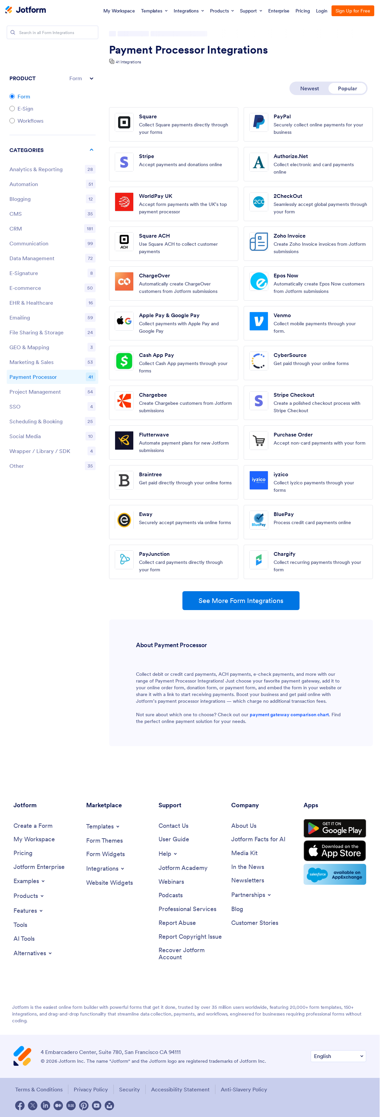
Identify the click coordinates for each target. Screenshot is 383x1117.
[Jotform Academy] (183, 868)
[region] (52, 309)
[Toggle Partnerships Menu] (251, 894)
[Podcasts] (171, 895)
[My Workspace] (34, 839)
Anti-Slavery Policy (244, 1089)
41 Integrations (128, 61)
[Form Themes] (104, 841)
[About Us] (243, 826)
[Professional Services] (187, 909)
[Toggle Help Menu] (168, 853)
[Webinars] (171, 882)
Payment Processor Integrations (188, 50)
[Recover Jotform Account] (191, 953)
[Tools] (20, 925)
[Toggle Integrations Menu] (105, 868)
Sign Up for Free (353, 11)
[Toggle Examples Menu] (29, 881)
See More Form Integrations (241, 600)
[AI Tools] (24, 939)
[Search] (13, 32)
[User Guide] (174, 839)
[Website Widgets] (109, 883)
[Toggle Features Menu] (28, 910)
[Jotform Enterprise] (39, 867)
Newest (309, 88)
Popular (347, 88)
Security (129, 1089)
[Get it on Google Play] (335, 828)
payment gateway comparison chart (289, 715)
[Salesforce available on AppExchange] (335, 874)
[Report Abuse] (177, 923)
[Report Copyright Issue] (190, 937)
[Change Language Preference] (338, 1056)
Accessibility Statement (180, 1089)
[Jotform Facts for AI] (258, 839)
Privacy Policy (91, 1089)
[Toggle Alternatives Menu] (33, 953)
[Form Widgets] (105, 854)
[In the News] (247, 867)
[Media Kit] (244, 853)
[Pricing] (23, 853)
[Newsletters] (247, 880)
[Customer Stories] (254, 923)
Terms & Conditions (39, 1089)
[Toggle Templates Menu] (103, 826)
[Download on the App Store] (335, 850)
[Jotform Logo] (25, 10)
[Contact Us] (173, 826)
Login (322, 11)
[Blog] (237, 909)
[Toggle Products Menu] (29, 895)
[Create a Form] (33, 826)
